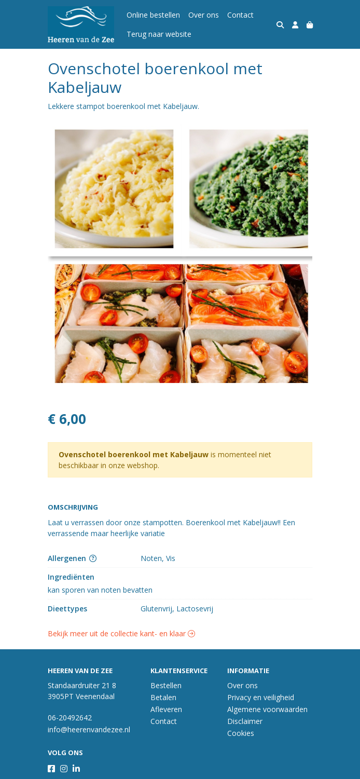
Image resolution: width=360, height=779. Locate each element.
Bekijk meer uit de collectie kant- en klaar (121, 633)
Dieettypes (67, 608)
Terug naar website (159, 34)
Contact (240, 15)
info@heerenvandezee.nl (89, 729)
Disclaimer (244, 721)
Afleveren (166, 709)
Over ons (203, 15)
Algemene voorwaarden (267, 709)
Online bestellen (153, 15)
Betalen (163, 697)
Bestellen (166, 685)
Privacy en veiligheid (260, 697)
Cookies (240, 733)
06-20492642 (70, 717)
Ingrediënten (71, 577)
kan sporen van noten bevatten (100, 590)
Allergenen (72, 558)
